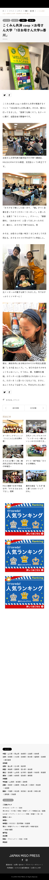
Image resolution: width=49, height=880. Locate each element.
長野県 (25, 782)
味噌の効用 (24, 826)
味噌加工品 (36, 811)
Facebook (22, 860)
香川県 (31, 20)
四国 (23, 20)
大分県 (16, 757)
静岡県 (30, 775)
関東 (4, 791)
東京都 (23, 791)
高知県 (30, 769)
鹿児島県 (8, 760)
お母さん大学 (36, 868)
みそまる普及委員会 (22, 868)
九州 (4, 757)
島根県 (23, 753)
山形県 (16, 772)
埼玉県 (16, 791)
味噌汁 (33, 814)
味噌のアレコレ (13, 826)
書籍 (43, 811)
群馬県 (7, 794)
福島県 (30, 772)
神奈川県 (37, 791)
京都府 (10, 785)
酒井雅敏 (20, 823)
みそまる (9, 400)
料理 (25, 839)
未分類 (5, 836)
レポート (15, 20)
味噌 (19, 811)
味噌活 (5, 823)
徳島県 (10, 769)
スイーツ (21, 814)
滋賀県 (7, 788)
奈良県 (38, 785)
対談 (20, 839)
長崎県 (43, 757)
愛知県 (23, 775)
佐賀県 (10, 757)
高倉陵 (27, 823)
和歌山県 (24, 785)
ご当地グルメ (7, 804)
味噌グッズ (26, 811)
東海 (4, 775)
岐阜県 (16, 775)
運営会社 (9, 864)
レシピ (5, 814)
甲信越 (5, 782)
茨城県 (13, 794)
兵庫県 (16, 785)
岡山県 (16, 753)
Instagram (27, 860)
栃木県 (30, 791)
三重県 (10, 775)
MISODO (12, 823)
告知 (20, 808)
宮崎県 (23, 757)
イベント (6, 20)
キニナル (6, 811)
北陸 (4, 766)
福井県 (23, 766)
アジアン (12, 814)
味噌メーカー (7, 817)
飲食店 (5, 842)
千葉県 (10, 791)
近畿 (4, 785)
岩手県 (23, 772)
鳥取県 (36, 753)
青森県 (43, 772)
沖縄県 (5, 779)
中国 (4, 753)
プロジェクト (12, 839)
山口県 (10, 753)
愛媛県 (16, 769)
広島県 (30, 753)
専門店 (5, 833)
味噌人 (5, 820)
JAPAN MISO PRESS (24, 855)
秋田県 (36, 772)
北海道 (5, 763)
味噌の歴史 (34, 826)
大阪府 (31, 785)
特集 (4, 839)
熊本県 (30, 757)
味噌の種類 (8, 829)
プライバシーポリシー (33, 864)
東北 (4, 772)
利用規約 (10, 868)
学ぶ (4, 826)
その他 (13, 811)
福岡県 (36, 757)
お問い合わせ (19, 864)
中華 (27, 814)
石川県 (16, 766)
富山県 (10, 766)
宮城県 (10, 772)
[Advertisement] (24, 652)
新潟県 (18, 782)
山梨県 (11, 782)
